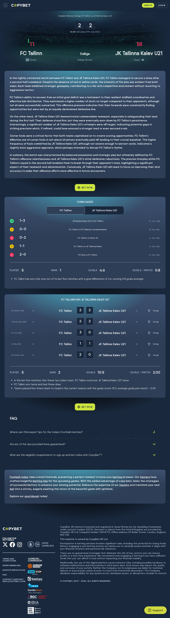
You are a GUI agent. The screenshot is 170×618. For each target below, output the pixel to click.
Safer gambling (11, 564)
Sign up (148, 5)
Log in (161, 5)
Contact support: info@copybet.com (13, 579)
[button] (5, 5)
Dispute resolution (13, 569)
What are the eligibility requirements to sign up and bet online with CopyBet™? (56, 453)
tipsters (145, 475)
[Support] (155, 610)
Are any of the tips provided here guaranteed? (37, 442)
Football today (19, 475)
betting (117, 475)
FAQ (4, 573)
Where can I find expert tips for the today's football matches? (46, 432)
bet (12, 487)
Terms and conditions (9, 558)
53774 (89, 528)
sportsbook (31, 494)
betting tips (40, 479)
